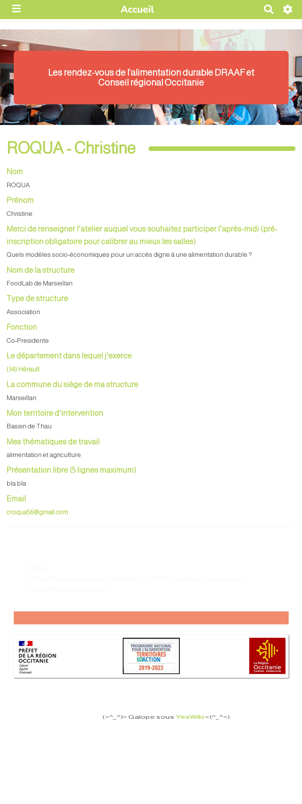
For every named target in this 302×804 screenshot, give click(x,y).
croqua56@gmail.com (37, 512)
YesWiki (186, 717)
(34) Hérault (22, 369)
